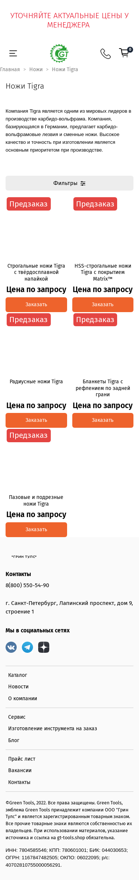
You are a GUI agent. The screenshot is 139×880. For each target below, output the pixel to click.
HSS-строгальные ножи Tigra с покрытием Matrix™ (103, 272)
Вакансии (20, 770)
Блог (13, 740)
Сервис (17, 717)
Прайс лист (21, 759)
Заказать (36, 304)
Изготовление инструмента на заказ (52, 728)
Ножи (36, 69)
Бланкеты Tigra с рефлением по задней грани (103, 388)
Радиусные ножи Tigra (36, 381)
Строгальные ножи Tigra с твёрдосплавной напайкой (36, 272)
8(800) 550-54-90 (27, 585)
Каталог (17, 675)
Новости (18, 687)
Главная (10, 69)
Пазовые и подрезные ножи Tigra (36, 500)
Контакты (19, 782)
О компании (22, 698)
